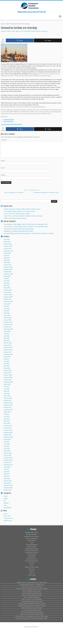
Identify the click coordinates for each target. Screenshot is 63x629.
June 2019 (6, 416)
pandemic (33, 31)
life (4, 501)
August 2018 (7, 439)
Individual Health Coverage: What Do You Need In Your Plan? (32, 605)
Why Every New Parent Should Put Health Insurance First (32, 603)
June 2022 (6, 336)
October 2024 (7, 271)
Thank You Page (31, 575)
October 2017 (7, 462)
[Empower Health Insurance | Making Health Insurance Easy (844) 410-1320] (31, 5)
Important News (31, 557)
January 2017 (7, 483)
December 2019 (8, 402)
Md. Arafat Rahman (9, 233)
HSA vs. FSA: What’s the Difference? (32, 597)
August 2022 (7, 331)
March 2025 (7, 262)
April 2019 (7, 421)
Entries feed (7, 516)
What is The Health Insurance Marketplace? (32, 599)
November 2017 (8, 460)
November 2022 (8, 324)
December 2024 (8, 267)
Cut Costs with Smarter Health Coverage (32, 610)
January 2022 (7, 345)
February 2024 (8, 290)
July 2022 (6, 333)
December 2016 (8, 485)
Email (3, 168)
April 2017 (7, 476)
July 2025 (6, 255)
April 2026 (7, 239)
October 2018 (7, 435)
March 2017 (7, 478)
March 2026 (7, 242)
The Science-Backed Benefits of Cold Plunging (32, 612)
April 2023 (7, 313)
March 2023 (7, 315)
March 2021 (7, 368)
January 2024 (7, 292)
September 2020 (8, 382)
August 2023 (7, 304)
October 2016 (7, 490)
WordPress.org (8, 520)
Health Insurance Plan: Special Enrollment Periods (31, 614)
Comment (4, 140)
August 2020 (7, 384)
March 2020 (7, 396)
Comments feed (8, 518)
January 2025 (7, 265)
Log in (5, 513)
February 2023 (8, 317)
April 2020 (7, 393)
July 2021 (6, 359)
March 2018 (7, 451)
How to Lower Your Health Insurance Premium (17, 214)
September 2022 (8, 329)
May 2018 (6, 446)
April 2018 (7, 448)
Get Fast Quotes (31, 555)
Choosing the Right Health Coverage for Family (32, 601)
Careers (31, 542)
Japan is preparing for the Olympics (13, 192)
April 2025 (7, 260)
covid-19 (21, 31)
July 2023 (6, 306)
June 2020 (6, 389)
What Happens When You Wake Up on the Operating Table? (30, 224)
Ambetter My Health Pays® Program (23, 229)
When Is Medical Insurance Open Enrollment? (31, 608)
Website (3, 175)
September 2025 (8, 251)
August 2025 (7, 253)
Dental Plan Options (31, 546)
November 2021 (8, 350)
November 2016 (8, 488)
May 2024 (6, 283)
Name (3, 161)
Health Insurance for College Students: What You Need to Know (22, 209)
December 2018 (8, 430)
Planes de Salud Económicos (31, 561)
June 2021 (6, 361)
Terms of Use (32, 569)
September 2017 (8, 465)
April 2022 (7, 340)
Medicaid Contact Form (31, 559)
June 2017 (6, 471)
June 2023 (6, 308)
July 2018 (6, 442)
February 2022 (8, 343)
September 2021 (8, 354)
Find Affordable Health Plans (31, 550)
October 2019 (7, 407)
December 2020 (8, 375)
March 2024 (7, 288)
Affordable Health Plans (31, 534)
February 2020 (8, 398)
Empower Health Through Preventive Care (31, 593)
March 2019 (7, 423)
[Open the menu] (60, 16)
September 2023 (8, 301)
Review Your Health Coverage (31, 567)
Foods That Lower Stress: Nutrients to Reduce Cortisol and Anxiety (23, 216)
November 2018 (8, 432)
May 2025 (6, 258)
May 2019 (6, 419)
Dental (5, 496)
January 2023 (7, 320)
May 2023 (6, 310)
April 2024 (7, 285)
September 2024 (8, 274)
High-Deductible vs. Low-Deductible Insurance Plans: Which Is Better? (31, 616)
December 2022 (8, 322)
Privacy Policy (32, 563)
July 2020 (6, 386)
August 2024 (7, 276)
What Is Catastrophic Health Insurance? (15, 218)
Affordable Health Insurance (31, 532)
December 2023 (8, 294)
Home (2, 24)
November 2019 (8, 405)
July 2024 (6, 278)
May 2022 (6, 338)
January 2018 (7, 455)
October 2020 (7, 379)
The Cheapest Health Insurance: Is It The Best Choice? (19, 211)
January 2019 (7, 428)
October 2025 (7, 248)
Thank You (31, 571)
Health (7, 24)
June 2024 (6, 281)
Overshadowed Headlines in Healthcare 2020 (46, 192)
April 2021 (7, 366)
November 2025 (8, 246)
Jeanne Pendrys (8, 226)
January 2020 (7, 400)
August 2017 (7, 467)
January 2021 (7, 373)
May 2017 (6, 474)
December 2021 (8, 347)
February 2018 (8, 453)
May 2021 (6, 363)
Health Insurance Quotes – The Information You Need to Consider (34, 233)
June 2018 (6, 444)
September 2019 (8, 409)
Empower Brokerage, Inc (33, 626)
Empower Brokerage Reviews (31, 548)
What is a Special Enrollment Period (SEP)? (32, 595)
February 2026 (8, 244)
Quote (31, 565)
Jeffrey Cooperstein (42, 31)
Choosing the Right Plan (31, 544)
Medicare (6, 503)
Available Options (32, 540)
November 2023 (8, 297)
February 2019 (8, 425)
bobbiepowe (7, 231)
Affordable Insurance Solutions (31, 536)
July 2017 (6, 469)
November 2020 (8, 377)
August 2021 (7, 356)
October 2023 (7, 299)
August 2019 (7, 412)
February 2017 (8, 481)
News (5, 505)
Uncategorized (7, 507)
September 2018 (8, 437)
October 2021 (7, 352)
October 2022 (7, 327)
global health (27, 31)
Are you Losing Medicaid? (32, 538)
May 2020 (6, 391)
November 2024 (8, 269)
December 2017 (8, 458)
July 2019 (6, 414)
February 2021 (8, 370)
